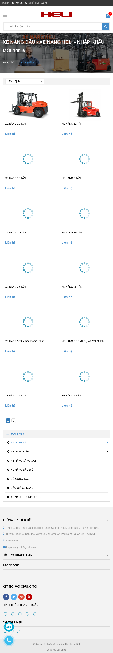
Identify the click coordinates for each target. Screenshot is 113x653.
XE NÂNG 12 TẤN (72, 123)
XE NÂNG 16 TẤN (15, 178)
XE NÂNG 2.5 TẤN (15, 232)
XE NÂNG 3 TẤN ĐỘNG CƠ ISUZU (25, 341)
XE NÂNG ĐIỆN (17, 451)
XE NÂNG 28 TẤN (72, 286)
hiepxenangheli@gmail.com (21, 547)
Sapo (63, 649)
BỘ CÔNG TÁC (17, 478)
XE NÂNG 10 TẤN (15, 123)
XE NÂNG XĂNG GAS (21, 460)
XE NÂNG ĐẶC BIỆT (20, 469)
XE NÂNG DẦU (17, 442)
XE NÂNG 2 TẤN (71, 178)
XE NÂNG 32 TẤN (15, 395)
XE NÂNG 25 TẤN (15, 286)
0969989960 (20, 2)
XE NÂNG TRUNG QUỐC (23, 497)
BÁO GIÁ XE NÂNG (20, 487)
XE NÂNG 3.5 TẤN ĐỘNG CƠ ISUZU (83, 341)
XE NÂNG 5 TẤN (71, 395)
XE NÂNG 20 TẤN (72, 232)
